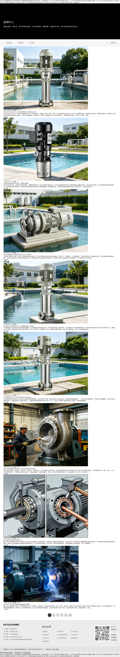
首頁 (46, 2)
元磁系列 (48, 13)
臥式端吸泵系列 (50, 24)
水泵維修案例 (49, 38)
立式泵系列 (48, 14)
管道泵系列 (48, 26)
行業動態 (48, 33)
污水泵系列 (48, 21)
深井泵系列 (48, 18)
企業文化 (48, 8)
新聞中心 (48, 30)
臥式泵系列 (48, 16)
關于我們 (48, 4)
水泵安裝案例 (49, 40)
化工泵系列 (48, 23)
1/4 (70, 615)
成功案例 (48, 36)
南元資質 (48, 9)
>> (66, 615)
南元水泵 (48, 11)
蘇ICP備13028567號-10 (35, 649)
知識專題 (48, 31)
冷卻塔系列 (48, 28)
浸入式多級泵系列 (50, 19)
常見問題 (48, 35)
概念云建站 (55, 649)
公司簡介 (48, 6)
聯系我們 (48, 41)
